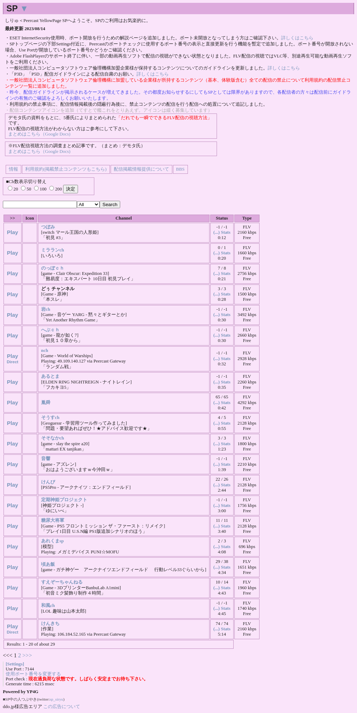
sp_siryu (56, 699)
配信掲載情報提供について (141, 169)
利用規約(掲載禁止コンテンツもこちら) (66, 169)
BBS (180, 169)
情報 (13, 169)
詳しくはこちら (297, 37)
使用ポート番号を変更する (33, 673)
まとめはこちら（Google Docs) (39, 134)
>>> (27, 655)
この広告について (61, 706)
